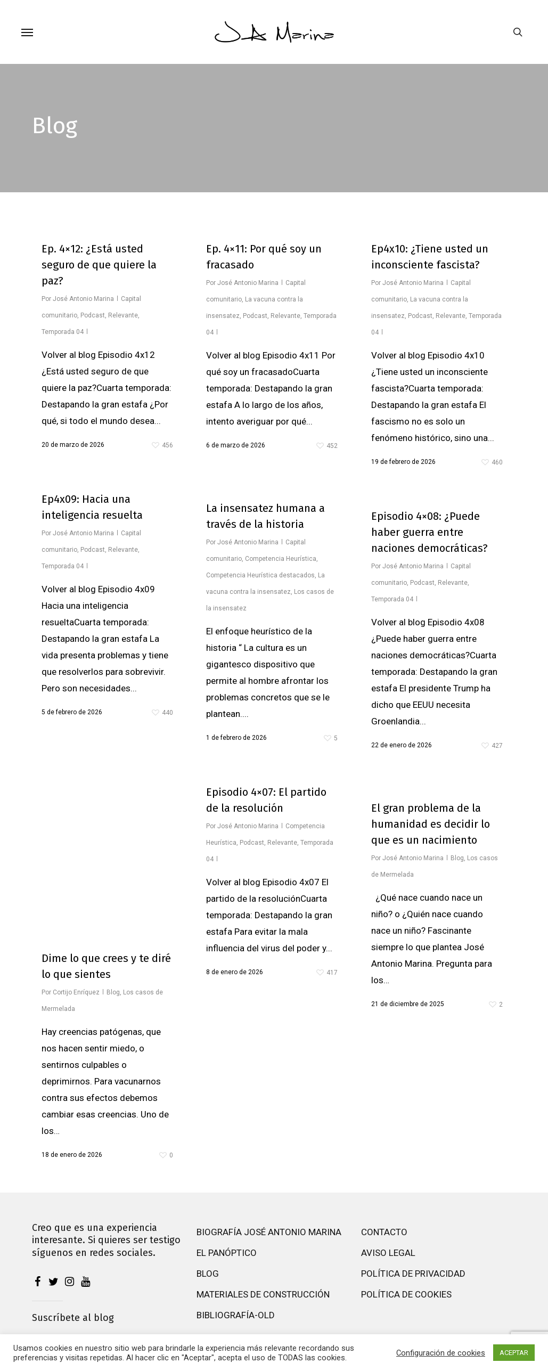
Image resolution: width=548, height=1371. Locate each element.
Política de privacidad (413, 1279)
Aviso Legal (388, 1258)
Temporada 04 (63, 332)
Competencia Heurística (280, 558)
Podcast (92, 315)
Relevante (123, 315)
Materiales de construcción (263, 1299)
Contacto (384, 1237)
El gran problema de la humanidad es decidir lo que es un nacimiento (430, 824)
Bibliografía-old (236, 1320)
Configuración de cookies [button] (440, 1353)
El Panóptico (227, 1258)
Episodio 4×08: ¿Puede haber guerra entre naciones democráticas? (429, 532)
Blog (113, 992)
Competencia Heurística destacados (260, 575)
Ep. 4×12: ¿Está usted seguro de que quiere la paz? (99, 264)
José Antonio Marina (83, 299)
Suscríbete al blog (73, 1323)
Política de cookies (406, 1299)
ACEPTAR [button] (514, 1353)
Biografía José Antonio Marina (269, 1237)
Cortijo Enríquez (76, 992)
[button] (27, 32)
